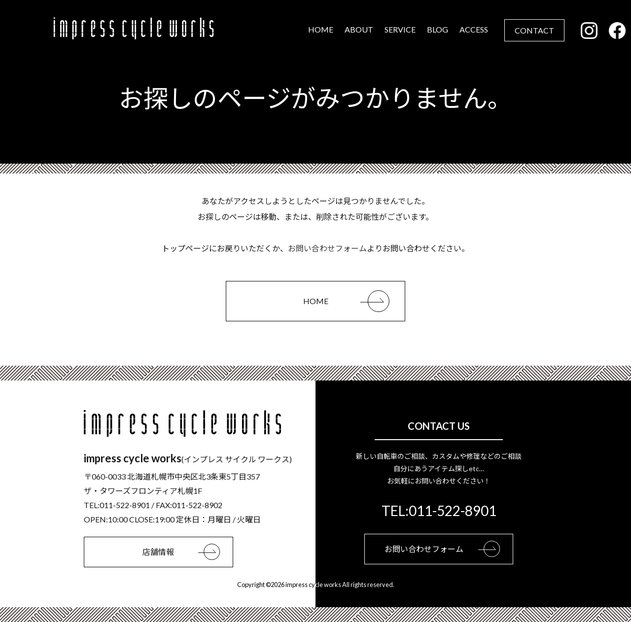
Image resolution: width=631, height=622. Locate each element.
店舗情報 (187, 552)
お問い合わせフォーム (327, 248)
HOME (321, 29)
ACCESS (474, 29)
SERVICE (400, 29)
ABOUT (359, 29)
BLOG (438, 29)
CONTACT (535, 30)
